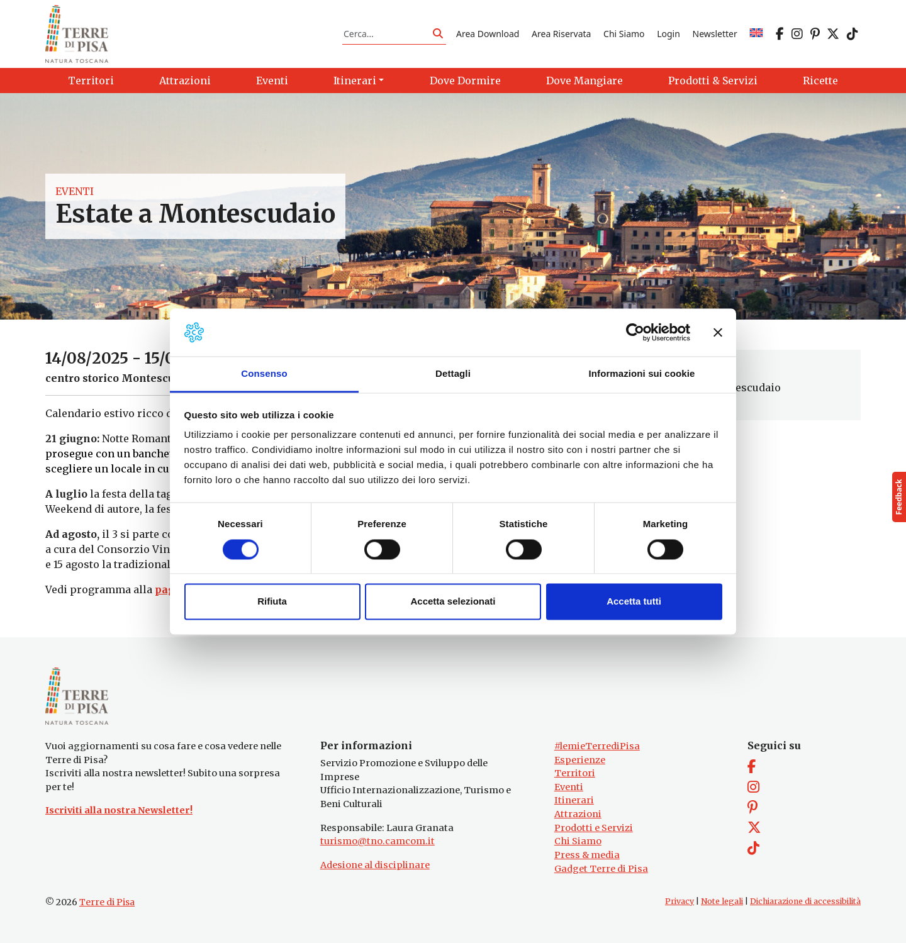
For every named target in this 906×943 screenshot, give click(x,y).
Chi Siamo (623, 34)
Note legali (722, 901)
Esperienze (579, 760)
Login (668, 34)
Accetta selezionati (452, 601)
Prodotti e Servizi (593, 828)
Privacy (679, 901)
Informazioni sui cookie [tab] (642, 374)
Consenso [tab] (264, 374)
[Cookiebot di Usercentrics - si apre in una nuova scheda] (635, 332)
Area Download (487, 34)
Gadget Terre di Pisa (601, 868)
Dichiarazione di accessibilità (805, 901)
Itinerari (574, 800)
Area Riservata (561, 34)
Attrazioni (577, 814)
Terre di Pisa (107, 902)
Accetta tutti (634, 601)
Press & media (587, 855)
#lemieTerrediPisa (597, 746)
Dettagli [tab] (453, 374)
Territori (574, 773)
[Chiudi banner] (717, 332)
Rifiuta (272, 601)
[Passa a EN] (756, 33)
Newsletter (715, 34)
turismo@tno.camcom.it (377, 841)
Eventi (74, 191)
